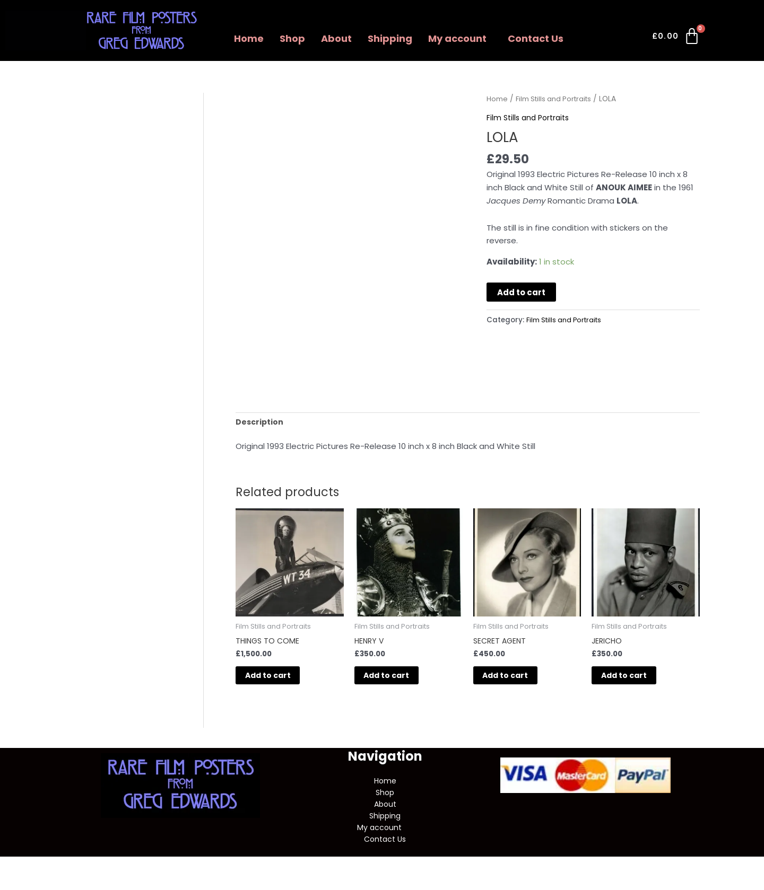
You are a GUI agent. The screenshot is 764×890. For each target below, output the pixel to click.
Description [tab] (260, 422)
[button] (460, 38)
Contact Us (535, 38)
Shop (292, 38)
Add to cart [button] (281, 679)
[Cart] (677, 38)
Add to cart (521, 292)
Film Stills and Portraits (556, 99)
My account (457, 38)
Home (249, 38)
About (336, 38)
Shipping (390, 38)
